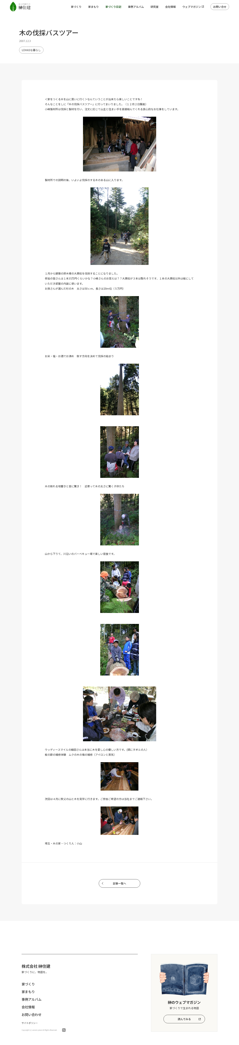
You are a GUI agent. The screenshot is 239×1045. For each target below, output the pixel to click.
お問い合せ (219, 7)
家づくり (76, 7)
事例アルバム (136, 7)
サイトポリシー (30, 1023)
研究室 (155, 7)
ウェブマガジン (191, 7)
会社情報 (170, 7)
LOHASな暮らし (31, 50)
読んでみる (184, 1019)
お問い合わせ (31, 1014)
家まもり (93, 7)
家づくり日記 (113, 7)
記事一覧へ (119, 883)
